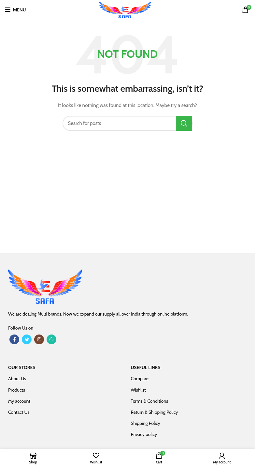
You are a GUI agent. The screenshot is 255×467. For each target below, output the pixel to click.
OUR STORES (21, 367)
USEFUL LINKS (146, 367)
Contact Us (18, 412)
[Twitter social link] (27, 339)
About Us (17, 378)
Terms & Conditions (149, 401)
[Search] (128, 123)
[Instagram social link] (39, 339)
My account (19, 401)
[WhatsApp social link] (51, 339)
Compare (140, 378)
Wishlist (138, 390)
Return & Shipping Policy (154, 412)
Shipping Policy (145, 423)
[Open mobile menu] (15, 9)
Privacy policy (144, 434)
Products (16, 390)
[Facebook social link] (14, 339)
